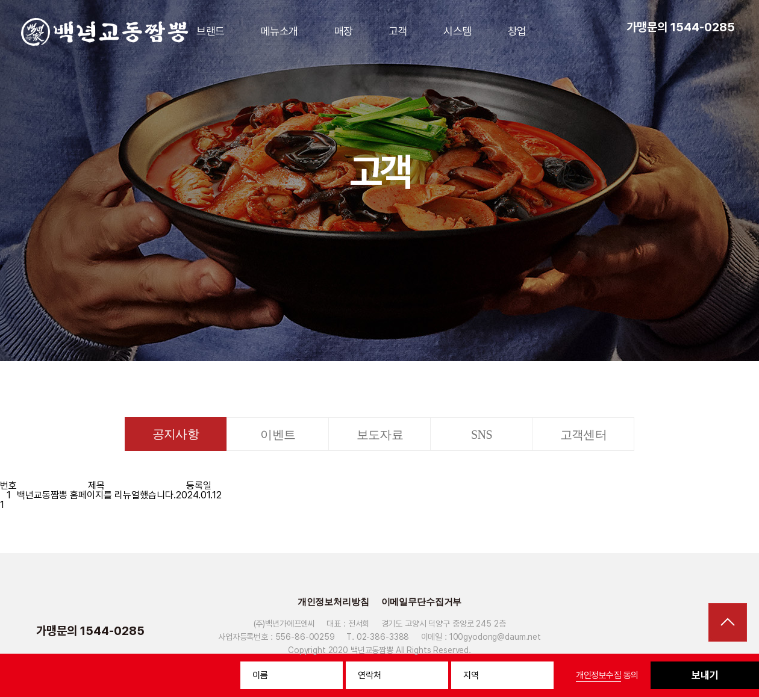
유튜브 (676, 631)
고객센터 (583, 434)
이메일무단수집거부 (421, 602)
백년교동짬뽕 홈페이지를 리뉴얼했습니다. (96, 495)
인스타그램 (718, 631)
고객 (398, 31)
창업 (517, 31)
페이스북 (697, 631)
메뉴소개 (279, 31)
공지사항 (175, 434)
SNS (481, 434)
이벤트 (277, 434)
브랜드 (210, 31)
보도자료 (380, 434)
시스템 (457, 31)
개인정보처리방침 (333, 602)
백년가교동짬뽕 (104, 32)
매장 (343, 31)
